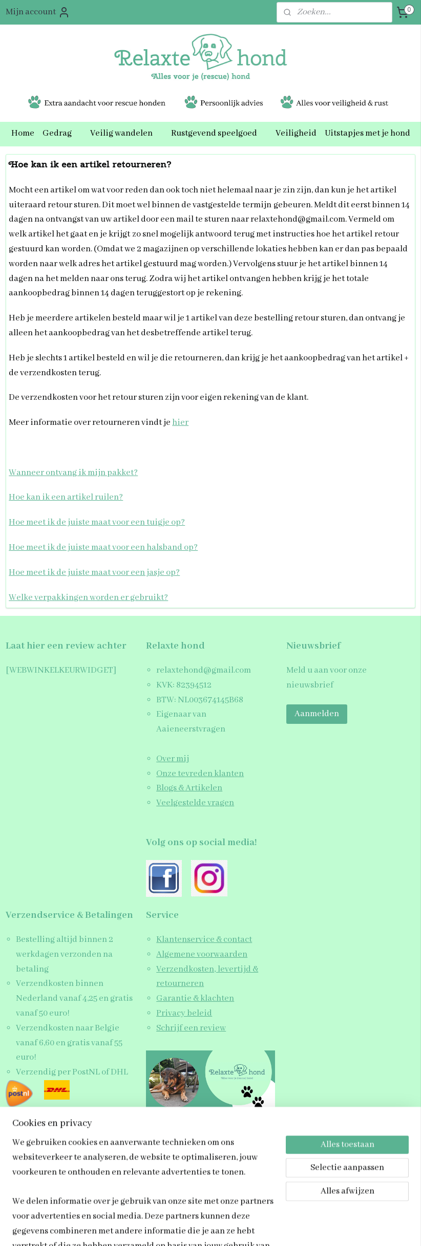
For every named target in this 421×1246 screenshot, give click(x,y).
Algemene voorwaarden (201, 954)
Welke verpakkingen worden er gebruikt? (88, 597)
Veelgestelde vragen (195, 803)
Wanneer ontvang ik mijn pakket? (73, 472)
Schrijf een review (191, 1028)
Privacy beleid (184, 1013)
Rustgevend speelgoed (219, 133)
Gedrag (62, 133)
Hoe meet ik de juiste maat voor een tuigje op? (97, 522)
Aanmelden (316, 713)
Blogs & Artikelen (189, 788)
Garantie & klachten (195, 998)
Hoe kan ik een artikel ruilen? (66, 497)
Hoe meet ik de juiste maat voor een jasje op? (94, 572)
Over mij (172, 759)
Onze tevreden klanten (200, 773)
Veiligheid (296, 133)
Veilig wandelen (126, 133)
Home (22, 133)
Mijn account (38, 12)
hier (180, 422)
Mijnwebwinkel (298, 1227)
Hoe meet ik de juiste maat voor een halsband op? (103, 547)
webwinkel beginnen (225, 1227)
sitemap (179, 1227)
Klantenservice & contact (204, 939)
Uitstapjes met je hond (367, 133)
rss (195, 1227)
